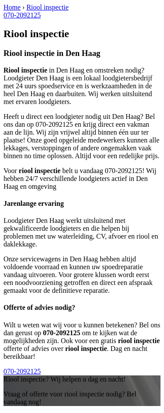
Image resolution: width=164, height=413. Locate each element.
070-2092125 (22, 15)
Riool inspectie (47, 7)
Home (12, 7)
